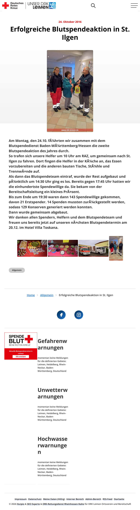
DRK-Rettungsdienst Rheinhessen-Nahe (63, 503)
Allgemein (17, 270)
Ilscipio (20, 503)
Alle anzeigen (21, 357)
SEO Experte (33, 503)
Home (31, 295)
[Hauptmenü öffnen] (134, 5)
